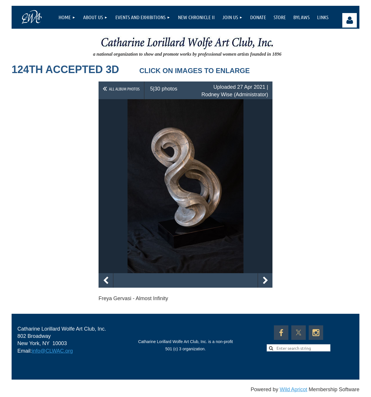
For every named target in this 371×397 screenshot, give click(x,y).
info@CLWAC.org (52, 351)
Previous (106, 280)
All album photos (124, 88)
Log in (349, 20)
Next (265, 280)
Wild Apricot (293, 389)
